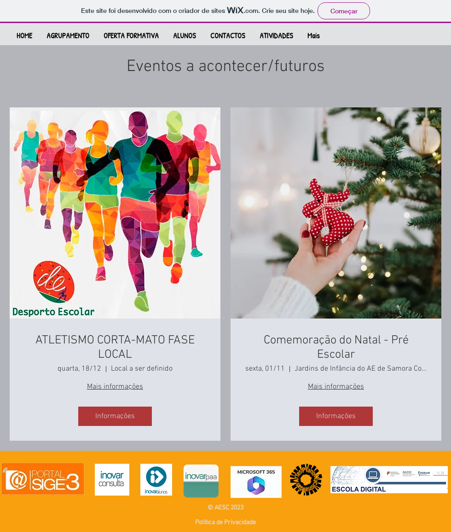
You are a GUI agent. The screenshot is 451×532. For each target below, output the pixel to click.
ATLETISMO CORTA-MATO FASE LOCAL (115, 347)
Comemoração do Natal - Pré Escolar (336, 347)
